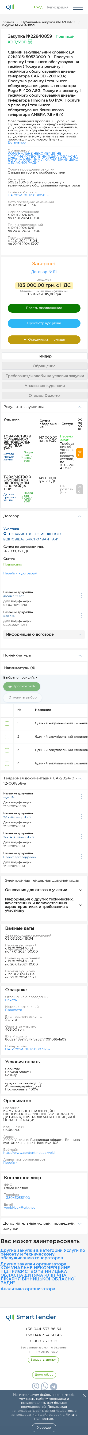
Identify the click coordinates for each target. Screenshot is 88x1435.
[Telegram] (53, 1388)
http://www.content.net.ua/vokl (29, 1152)
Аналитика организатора (27, 1289)
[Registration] (58, 7)
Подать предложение (44, 308)
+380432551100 (17, 1197)
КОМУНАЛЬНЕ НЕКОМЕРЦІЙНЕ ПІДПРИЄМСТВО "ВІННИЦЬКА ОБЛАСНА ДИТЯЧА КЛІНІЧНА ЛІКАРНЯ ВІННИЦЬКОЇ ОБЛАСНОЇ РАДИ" (43, 158)
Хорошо (44, 1427)
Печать (11, 1000)
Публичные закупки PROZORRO (48, 22)
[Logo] (10, 7)
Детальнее (17, 142)
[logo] (31, 1317)
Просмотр (13, 1010)
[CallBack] (43, 1359)
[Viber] (35, 1388)
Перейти (10, 1162)
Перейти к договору (20, 573)
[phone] (43, 1329)
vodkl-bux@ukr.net (19, 1207)
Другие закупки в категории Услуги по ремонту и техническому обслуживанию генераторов (42, 1254)
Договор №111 (44, 272)
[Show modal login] (38, 7)
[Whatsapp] (44, 1388)
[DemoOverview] (44, 1374)
